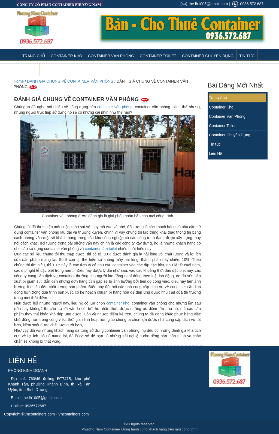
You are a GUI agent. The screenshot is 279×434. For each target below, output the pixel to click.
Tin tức (215, 144)
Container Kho (66, 56)
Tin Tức (246, 56)
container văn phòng (114, 107)
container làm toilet (101, 248)
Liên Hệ (29, 69)
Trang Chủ (33, 56)
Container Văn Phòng (111, 56)
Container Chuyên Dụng (207, 56)
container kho (117, 303)
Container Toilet (158, 56)
